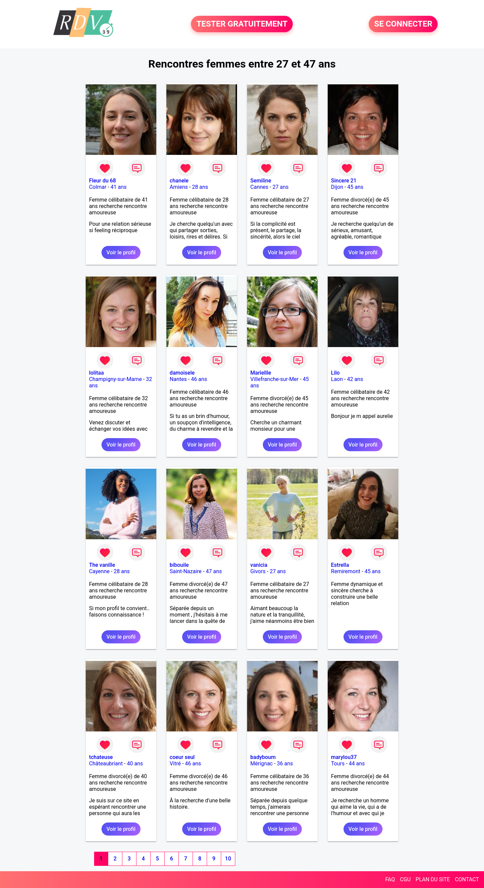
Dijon (337, 187)
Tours (338, 763)
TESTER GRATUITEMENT (241, 24)
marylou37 (344, 757)
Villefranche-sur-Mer (274, 379)
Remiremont (345, 571)
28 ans (200, 187)
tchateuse (101, 757)
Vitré (175, 763)
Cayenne (99, 571)
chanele (179, 180)
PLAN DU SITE (433, 879)
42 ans (355, 379)
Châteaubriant (106, 763)
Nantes (178, 379)
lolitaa (96, 373)
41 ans (119, 187)
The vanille (102, 565)
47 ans (214, 571)
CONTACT (467, 879)
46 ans (199, 379)
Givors (258, 571)
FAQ (390, 879)
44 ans (357, 763)
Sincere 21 (344, 180)
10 (228, 858)
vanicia (258, 565)
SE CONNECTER (403, 24)
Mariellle (260, 373)
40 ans (135, 763)
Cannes (259, 187)
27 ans (281, 187)
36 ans (285, 763)
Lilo (335, 373)
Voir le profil (121, 252)
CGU (405, 879)
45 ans (355, 187)
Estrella (340, 565)
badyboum (263, 757)
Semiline (260, 180)
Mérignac (261, 763)
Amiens (179, 187)
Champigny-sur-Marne (115, 379)
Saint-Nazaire (186, 571)
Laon (337, 379)
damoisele (182, 373)
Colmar (98, 187)
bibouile (179, 565)
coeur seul (182, 757)
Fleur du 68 (102, 180)
